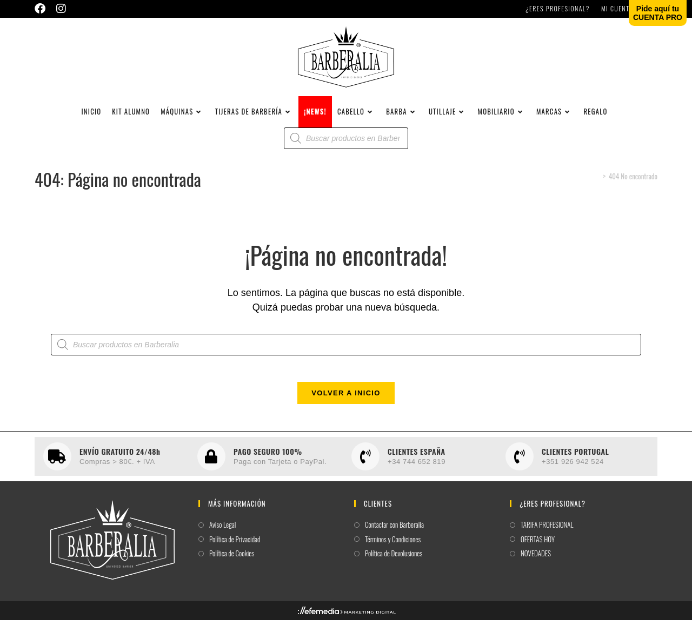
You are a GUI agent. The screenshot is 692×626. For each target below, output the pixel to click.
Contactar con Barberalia (394, 535)
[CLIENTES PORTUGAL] (519, 467)
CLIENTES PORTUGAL (575, 461)
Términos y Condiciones (393, 549)
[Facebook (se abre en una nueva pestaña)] (43, 8)
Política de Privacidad (235, 549)
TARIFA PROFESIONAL (547, 535)
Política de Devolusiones (393, 564)
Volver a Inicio (345, 404)
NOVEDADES (536, 564)
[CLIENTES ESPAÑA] (365, 467)
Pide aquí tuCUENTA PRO (657, 13)
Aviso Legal (222, 535)
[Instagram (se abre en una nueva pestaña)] (61, 8)
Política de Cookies (231, 564)
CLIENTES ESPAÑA (416, 461)
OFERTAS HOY (538, 549)
